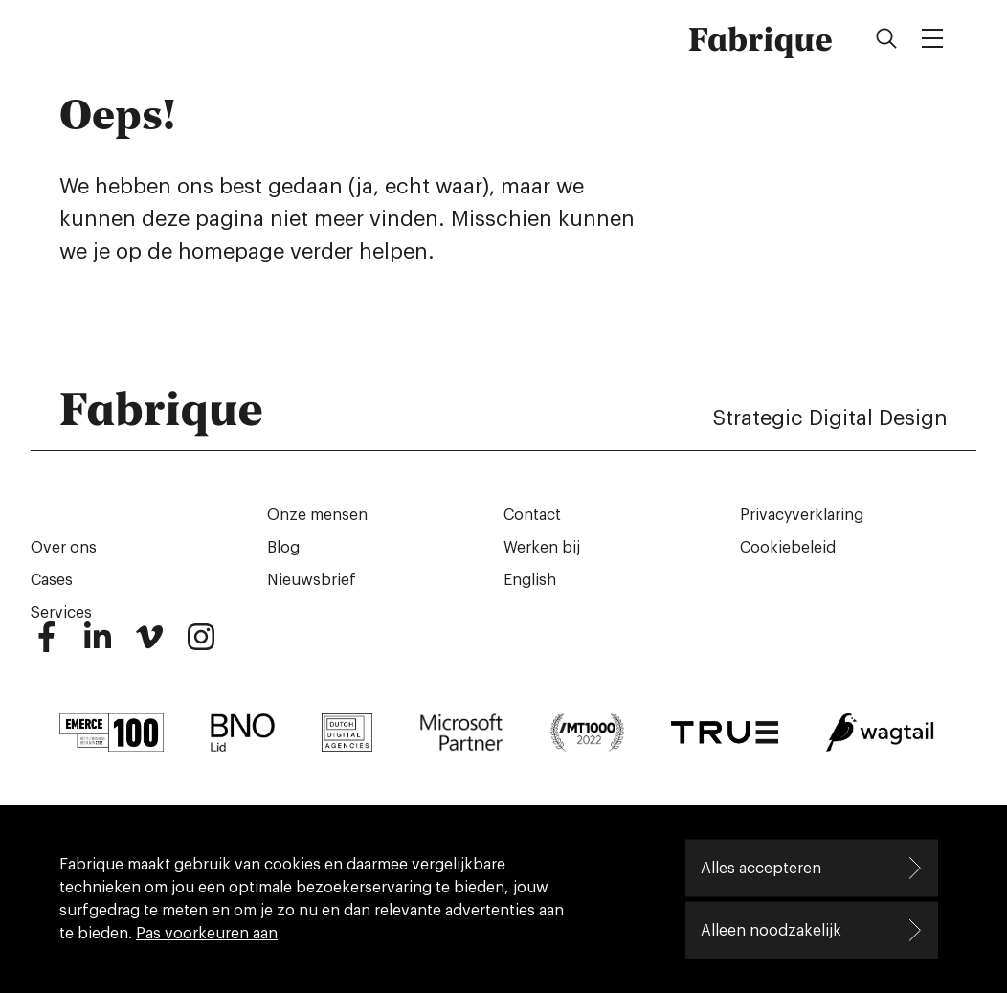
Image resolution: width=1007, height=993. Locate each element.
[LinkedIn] (97, 645)
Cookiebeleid (788, 547)
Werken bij (542, 547)
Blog (283, 547)
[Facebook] (46, 645)
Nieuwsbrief (311, 580)
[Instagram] (201, 645)
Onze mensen (317, 515)
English (530, 580)
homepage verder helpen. (306, 251)
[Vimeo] (149, 645)
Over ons (64, 547)
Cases (52, 580)
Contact (532, 515)
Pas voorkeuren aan (207, 933)
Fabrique (760, 38)
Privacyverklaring (801, 515)
